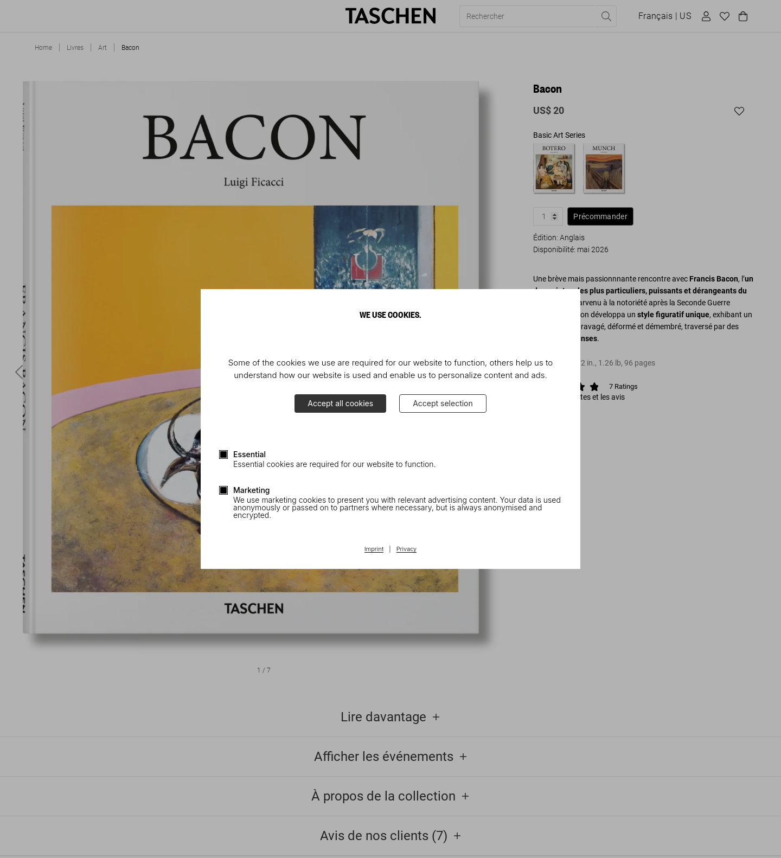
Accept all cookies (340, 403)
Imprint (373, 549)
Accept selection (443, 403)
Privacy (406, 549)
